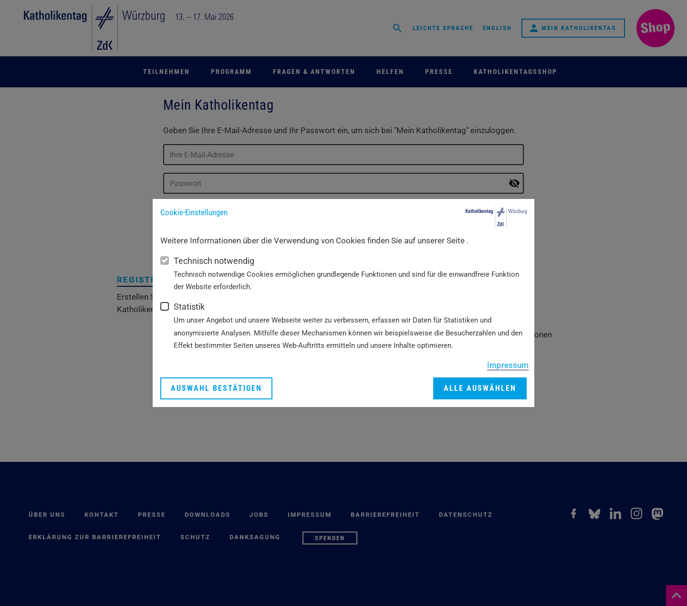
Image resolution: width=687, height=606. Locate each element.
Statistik (189, 307)
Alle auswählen (480, 388)
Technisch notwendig (214, 261)
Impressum (508, 365)
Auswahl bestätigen (216, 388)
